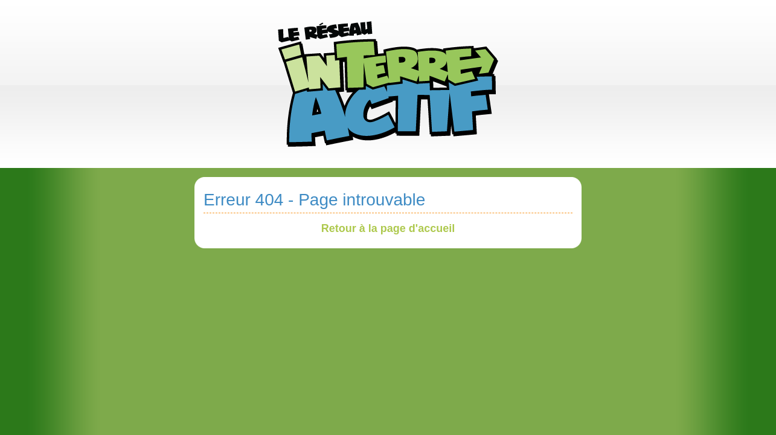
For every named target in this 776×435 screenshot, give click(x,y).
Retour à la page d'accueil (388, 228)
